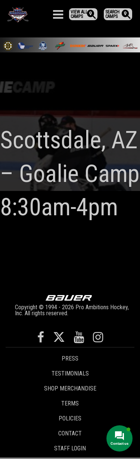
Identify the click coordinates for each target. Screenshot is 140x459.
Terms (70, 403)
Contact (70, 433)
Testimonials (70, 373)
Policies (70, 418)
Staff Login (70, 448)
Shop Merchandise (70, 388)
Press (70, 358)
